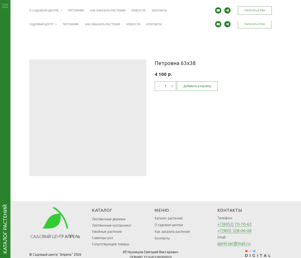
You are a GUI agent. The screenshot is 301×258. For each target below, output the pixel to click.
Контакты (154, 24)
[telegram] (227, 24)
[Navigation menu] (5, 6)
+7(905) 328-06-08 (234, 230)
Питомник (71, 24)
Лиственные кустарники (111, 225)
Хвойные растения (107, 231)
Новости (133, 24)
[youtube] (218, 24)
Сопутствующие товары (110, 244)
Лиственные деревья (108, 219)
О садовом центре (169, 225)
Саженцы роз (102, 238)
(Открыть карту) (115, 9)
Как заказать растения (102, 24)
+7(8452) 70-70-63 (234, 224)
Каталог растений (168, 218)
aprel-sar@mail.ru (234, 243)
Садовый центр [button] (41, 24)
